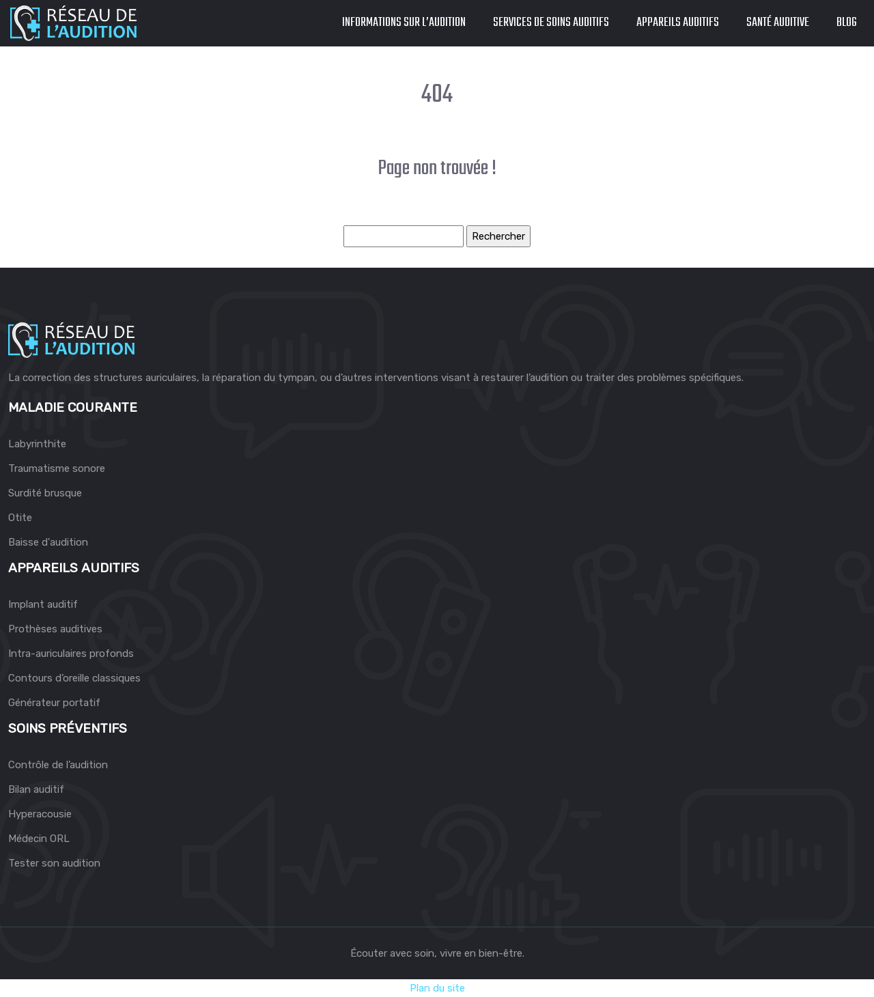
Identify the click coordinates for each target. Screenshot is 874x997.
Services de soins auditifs (551, 23)
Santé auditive (777, 23)
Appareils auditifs (677, 23)
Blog (846, 23)
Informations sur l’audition (404, 23)
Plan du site (437, 988)
